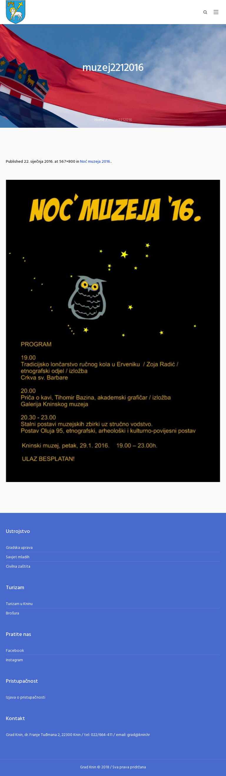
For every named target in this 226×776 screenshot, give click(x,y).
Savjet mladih (17, 557)
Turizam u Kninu (19, 604)
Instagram (14, 660)
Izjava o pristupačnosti (25, 697)
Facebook (15, 650)
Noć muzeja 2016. (95, 161)
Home (99, 120)
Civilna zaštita (18, 566)
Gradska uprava (19, 547)
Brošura (12, 613)
